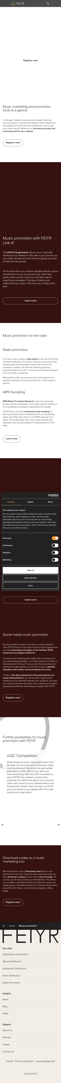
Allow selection (30, 578)
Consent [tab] (10, 502)
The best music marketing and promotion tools (31, 40)
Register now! (30, 61)
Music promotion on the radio (25, 335)
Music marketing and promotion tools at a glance (27, 109)
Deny (30, 586)
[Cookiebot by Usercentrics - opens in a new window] (48, 495)
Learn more (31, 301)
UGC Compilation (22, 756)
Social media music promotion (25, 635)
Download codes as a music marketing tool (23, 860)
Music (12, 926)
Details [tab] (30, 502)
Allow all (30, 570)
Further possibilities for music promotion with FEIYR (24, 739)
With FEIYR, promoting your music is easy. (30, 50)
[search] (47, 3)
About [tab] (50, 502)
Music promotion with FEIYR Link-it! (27, 241)
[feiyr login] (54, 3)
